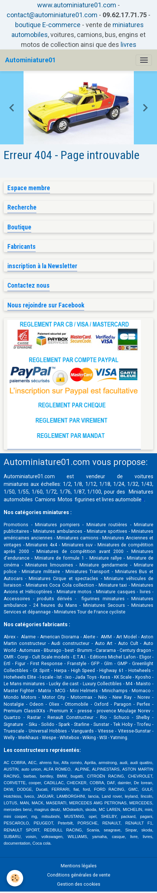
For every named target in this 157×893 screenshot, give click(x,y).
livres (128, 44)
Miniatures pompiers (57, 524)
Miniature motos (74, 591)
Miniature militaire (41, 571)
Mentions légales (79, 865)
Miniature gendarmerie (103, 565)
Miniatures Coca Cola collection (60, 585)
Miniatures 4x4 (41, 544)
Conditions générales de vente (78, 875)
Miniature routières (107, 524)
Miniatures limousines (49, 565)
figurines (85, 499)
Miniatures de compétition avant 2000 (81, 551)
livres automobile (122, 499)
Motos (65, 499)
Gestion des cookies (78, 884)
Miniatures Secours (104, 605)
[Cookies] (15, 878)
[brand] (30, 60)
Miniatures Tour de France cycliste (89, 612)
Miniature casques (115, 591)
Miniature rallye (105, 558)
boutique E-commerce (48, 25)
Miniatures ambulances (57, 531)
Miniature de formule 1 (59, 558)
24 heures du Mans (55, 605)
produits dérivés (54, 598)
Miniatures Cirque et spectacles (63, 578)
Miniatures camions (78, 537)
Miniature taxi (113, 585)
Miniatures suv (77, 544)
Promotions (16, 524)
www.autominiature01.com (76, 5)
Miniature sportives (107, 531)
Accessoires (17, 598)
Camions (45, 499)
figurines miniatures (101, 598)
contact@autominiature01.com (52, 15)
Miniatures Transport (87, 571)
